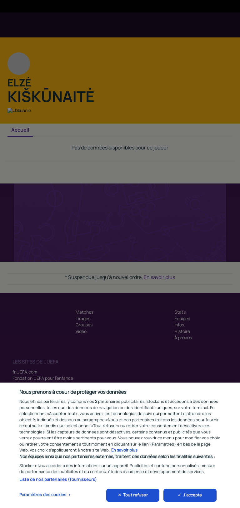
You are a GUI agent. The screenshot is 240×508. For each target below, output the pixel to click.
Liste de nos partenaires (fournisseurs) (58, 480)
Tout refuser (135, 496)
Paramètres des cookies (42, 496)
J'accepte (192, 496)
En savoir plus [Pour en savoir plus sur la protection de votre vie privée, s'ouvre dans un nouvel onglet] (124, 451)
